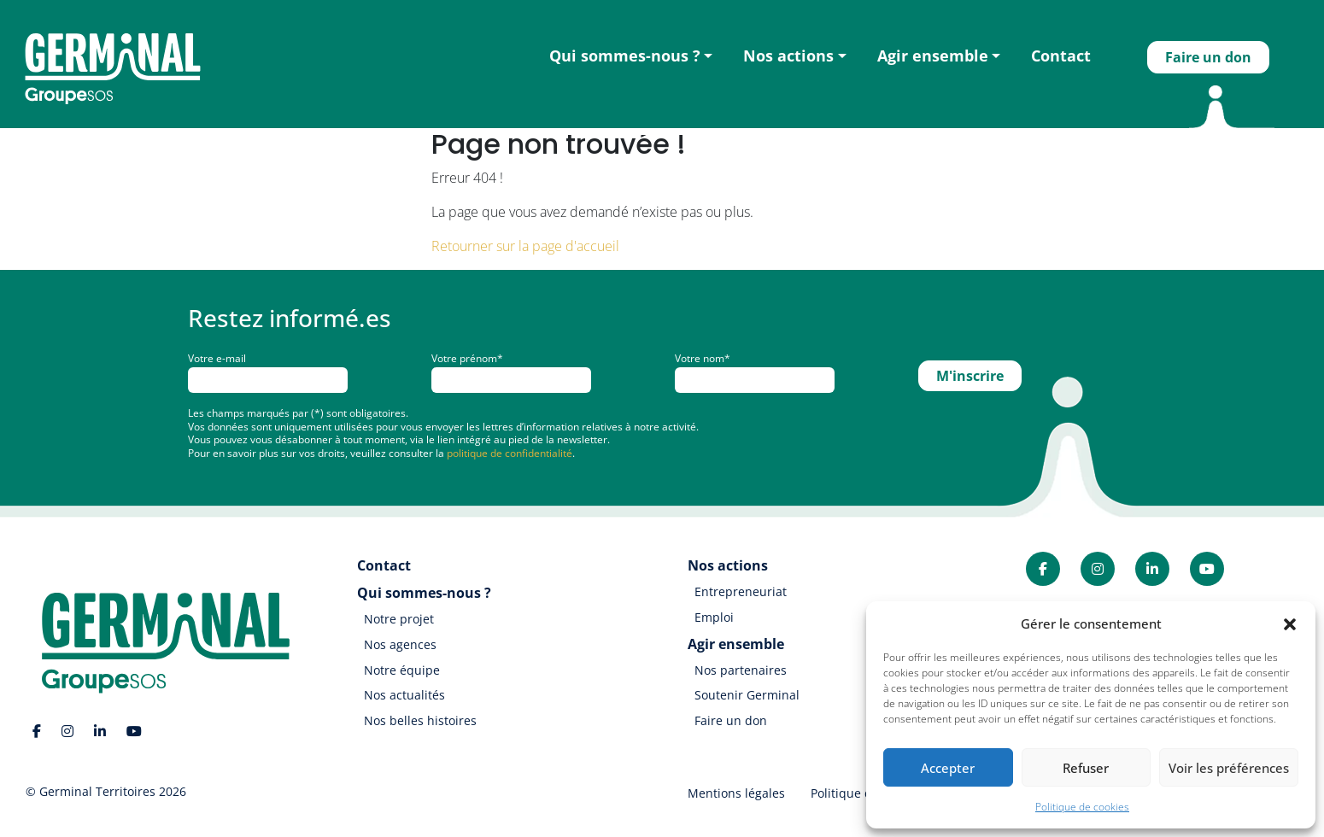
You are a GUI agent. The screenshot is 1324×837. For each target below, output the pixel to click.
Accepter (948, 767)
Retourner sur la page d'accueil (525, 246)
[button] (1289, 623)
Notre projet (399, 619)
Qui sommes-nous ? (624, 55)
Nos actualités (404, 695)
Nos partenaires (740, 670)
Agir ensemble (932, 55)
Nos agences (400, 644)
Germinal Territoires (97, 791)
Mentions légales (736, 793)
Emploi (714, 617)
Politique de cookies (1082, 806)
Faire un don (1208, 57)
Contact (1061, 55)
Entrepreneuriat (740, 591)
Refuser (1086, 767)
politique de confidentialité (509, 453)
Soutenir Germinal (747, 695)
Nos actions (788, 55)
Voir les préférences (1229, 767)
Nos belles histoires (420, 720)
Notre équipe (402, 670)
